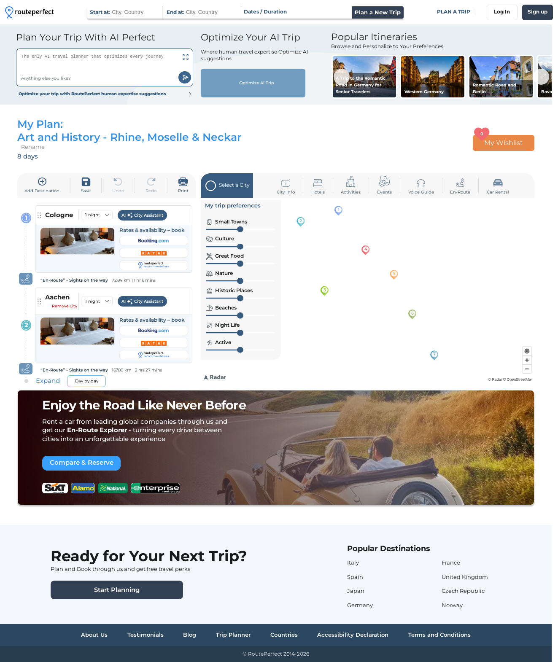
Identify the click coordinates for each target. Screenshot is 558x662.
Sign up (537, 12)
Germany (360, 605)
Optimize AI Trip (253, 83)
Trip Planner (233, 634)
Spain (355, 576)
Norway (452, 605)
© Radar (495, 379)
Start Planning (117, 590)
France (451, 562)
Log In (502, 12)
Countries (284, 634)
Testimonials (145, 634)
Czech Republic (463, 590)
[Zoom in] (527, 359)
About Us (94, 634)
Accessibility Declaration (352, 634)
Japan (355, 590)
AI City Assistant (142, 215)
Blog (189, 634)
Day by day (86, 381)
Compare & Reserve (81, 462)
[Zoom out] (527, 368)
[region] (367, 290)
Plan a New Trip (378, 12)
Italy (353, 562)
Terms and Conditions (439, 634)
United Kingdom (465, 576)
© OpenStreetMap (518, 379)
